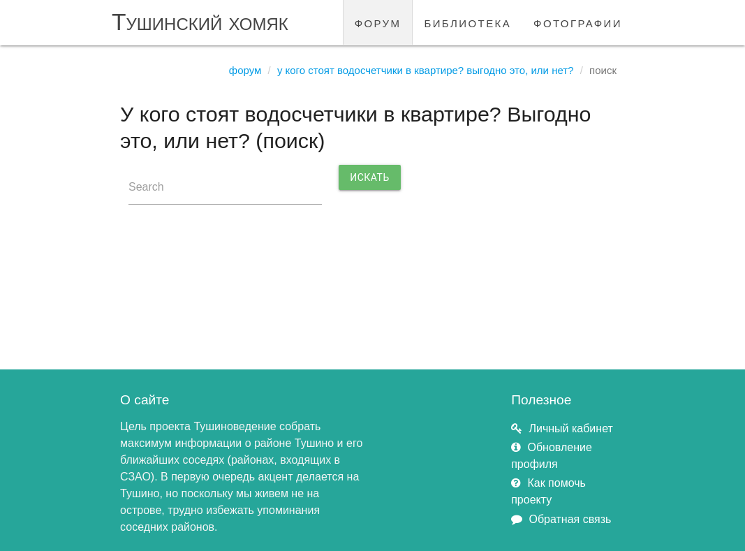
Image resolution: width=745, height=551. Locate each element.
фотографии (577, 22)
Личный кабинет (570, 428)
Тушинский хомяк (200, 22)
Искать (370, 177)
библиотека (467, 22)
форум (378, 22)
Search (146, 187)
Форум (245, 70)
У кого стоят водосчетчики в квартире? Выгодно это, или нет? (425, 70)
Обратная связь (570, 519)
